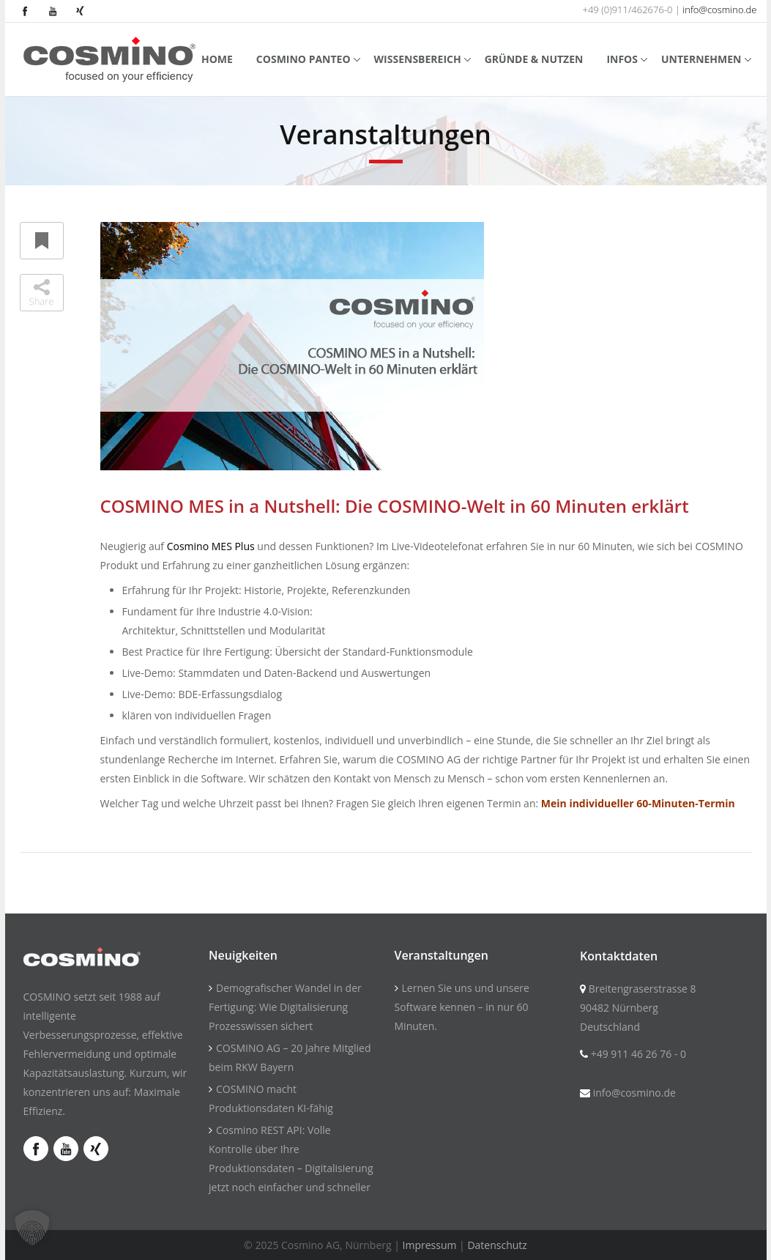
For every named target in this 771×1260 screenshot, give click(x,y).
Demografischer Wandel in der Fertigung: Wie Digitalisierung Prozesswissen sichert (285, 1007)
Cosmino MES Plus (211, 546)
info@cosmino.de (719, 9)
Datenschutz (496, 1245)
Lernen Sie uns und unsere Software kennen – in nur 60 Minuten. (462, 1007)
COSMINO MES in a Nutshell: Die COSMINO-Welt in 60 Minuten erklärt (394, 506)
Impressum (430, 1245)
